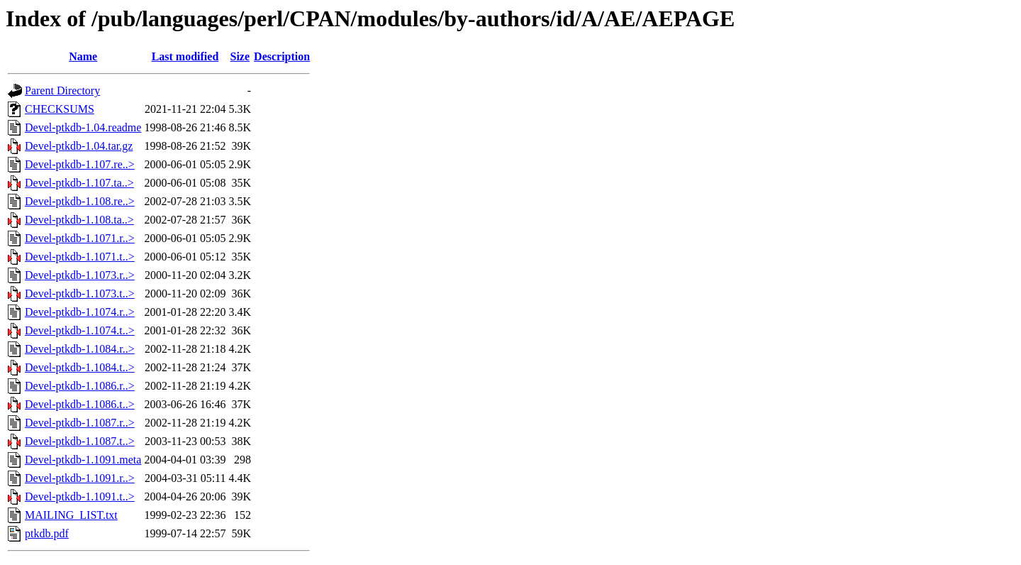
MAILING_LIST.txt (71, 515)
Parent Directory (62, 90)
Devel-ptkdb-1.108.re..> (80, 201)
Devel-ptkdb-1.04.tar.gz (79, 146)
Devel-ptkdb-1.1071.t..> (80, 257)
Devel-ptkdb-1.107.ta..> (79, 183)
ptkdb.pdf (47, 533)
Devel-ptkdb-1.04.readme (83, 127)
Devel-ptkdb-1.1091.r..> (80, 478)
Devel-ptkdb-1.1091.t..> (80, 496)
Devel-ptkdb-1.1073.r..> (80, 275)
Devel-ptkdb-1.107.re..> (80, 164)
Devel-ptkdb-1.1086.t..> (80, 404)
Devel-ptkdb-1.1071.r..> (80, 238)
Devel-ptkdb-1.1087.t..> (80, 441)
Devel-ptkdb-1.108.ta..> (79, 220)
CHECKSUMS (59, 109)
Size (240, 56)
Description (282, 56)
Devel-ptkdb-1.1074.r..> (80, 312)
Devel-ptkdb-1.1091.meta (83, 460)
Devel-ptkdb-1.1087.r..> (80, 423)
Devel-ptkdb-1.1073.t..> (80, 293)
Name (83, 56)
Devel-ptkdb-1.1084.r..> (80, 349)
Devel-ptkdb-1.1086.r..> (80, 386)
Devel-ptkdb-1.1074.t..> (80, 330)
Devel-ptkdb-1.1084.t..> (80, 367)
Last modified (185, 56)
